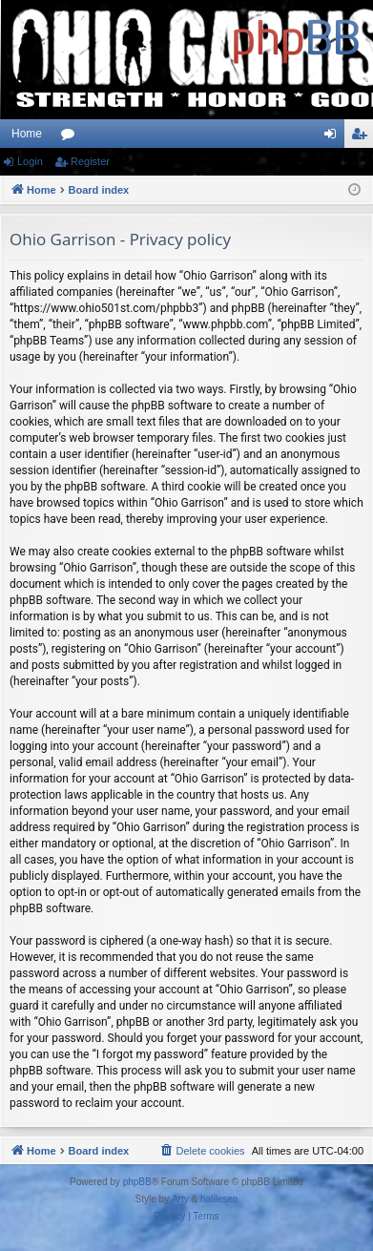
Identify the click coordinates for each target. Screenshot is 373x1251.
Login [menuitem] (334, 137)
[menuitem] (201, 1150)
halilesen (219, 1199)
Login (30, 161)
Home (26, 133)
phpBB (137, 1182)
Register (90, 161)
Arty (180, 1199)
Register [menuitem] (363, 137)
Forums (71, 137)
